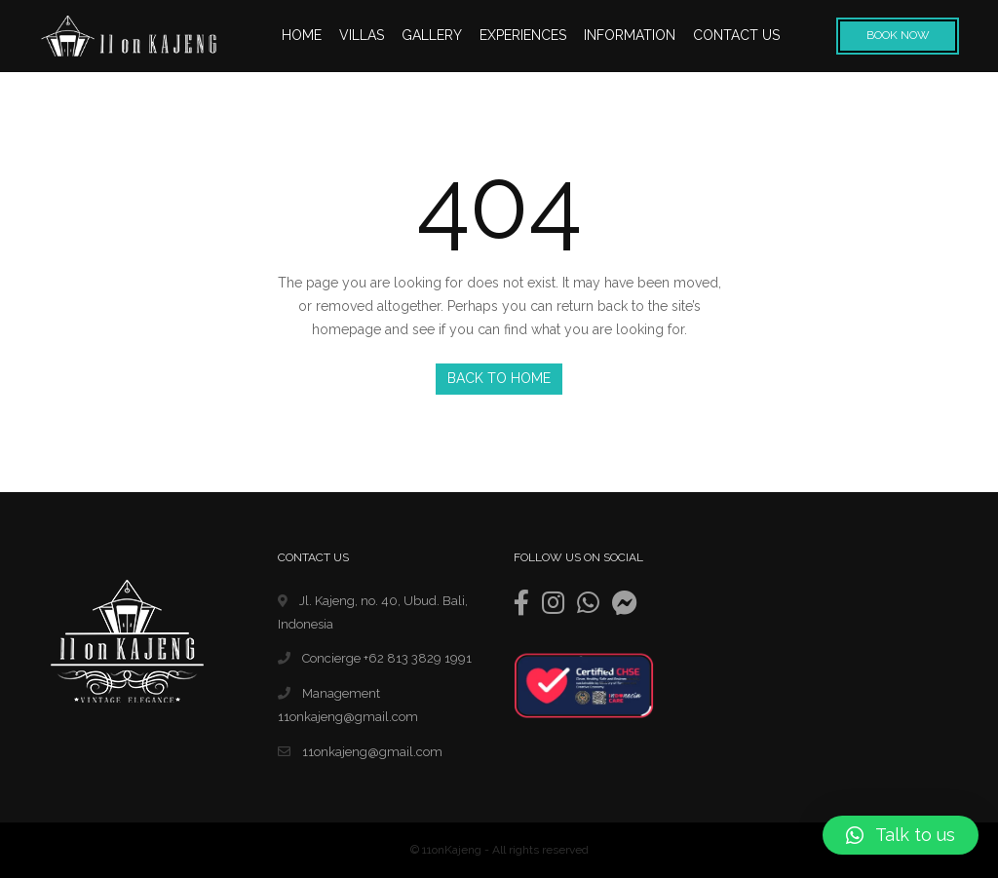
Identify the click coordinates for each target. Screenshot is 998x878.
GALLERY (432, 35)
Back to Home (499, 378)
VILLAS (361, 35)
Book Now (898, 35)
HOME (302, 35)
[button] (901, 835)
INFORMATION (629, 35)
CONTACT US (736, 35)
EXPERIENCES (523, 35)
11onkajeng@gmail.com (360, 751)
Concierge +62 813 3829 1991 (375, 658)
